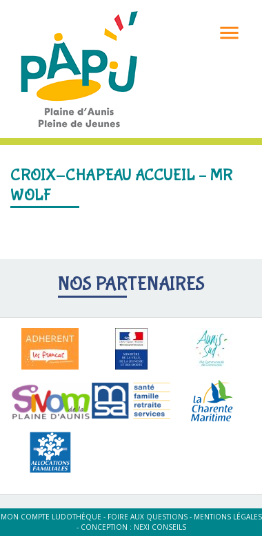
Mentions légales (228, 516)
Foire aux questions (148, 516)
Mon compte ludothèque (51, 516)
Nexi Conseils (160, 527)
